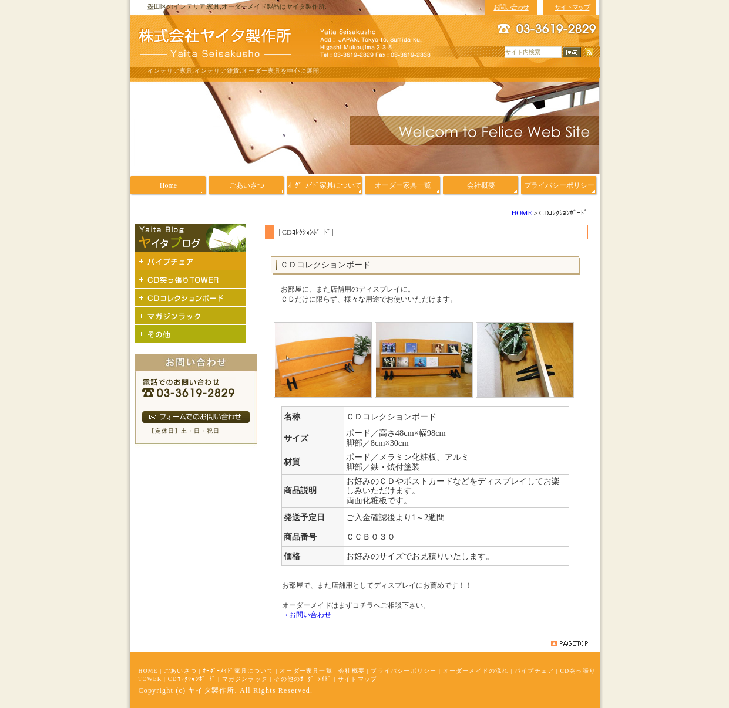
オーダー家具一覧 (306, 671)
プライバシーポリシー (403, 671)
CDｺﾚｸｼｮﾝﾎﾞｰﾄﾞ (192, 679)
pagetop (569, 643)
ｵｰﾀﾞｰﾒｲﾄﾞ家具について (238, 671)
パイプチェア (534, 671)
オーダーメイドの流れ (476, 671)
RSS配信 (589, 52)
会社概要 (351, 671)
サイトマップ (357, 679)
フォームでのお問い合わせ (196, 417)
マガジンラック (245, 679)
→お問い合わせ (306, 615)
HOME (521, 213)
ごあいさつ (180, 671)
